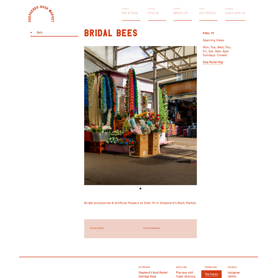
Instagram (234, 272)
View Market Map (213, 62)
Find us (153, 12)
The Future (211, 274)
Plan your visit (184, 272)
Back (39, 32)
